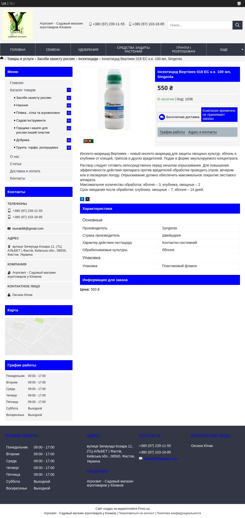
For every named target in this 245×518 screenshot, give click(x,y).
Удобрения (88, 50)
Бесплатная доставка (183, 117)
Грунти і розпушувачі (183, 49)
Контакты (17, 178)
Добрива (22, 140)
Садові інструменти (31, 120)
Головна (18, 50)
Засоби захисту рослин (56, 59)
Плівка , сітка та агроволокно (38, 113)
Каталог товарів (23, 90)
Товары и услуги (20, 59)
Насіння (22, 105)
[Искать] (237, 25)
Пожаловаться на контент (136, 513)
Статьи (15, 164)
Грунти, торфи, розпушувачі (37, 147)
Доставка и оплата (25, 171)
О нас (14, 157)
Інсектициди (88, 59)
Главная (16, 83)
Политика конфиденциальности (179, 513)
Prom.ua (144, 508)
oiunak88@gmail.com (28, 228)
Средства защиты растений (133, 49)
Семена (53, 50)
